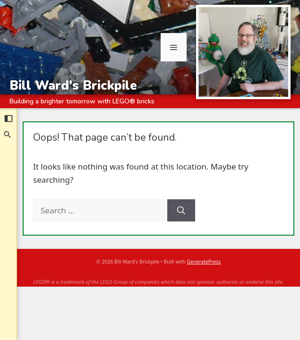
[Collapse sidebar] (8, 118)
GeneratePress (204, 261)
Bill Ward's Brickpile (73, 85)
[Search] (8, 134)
